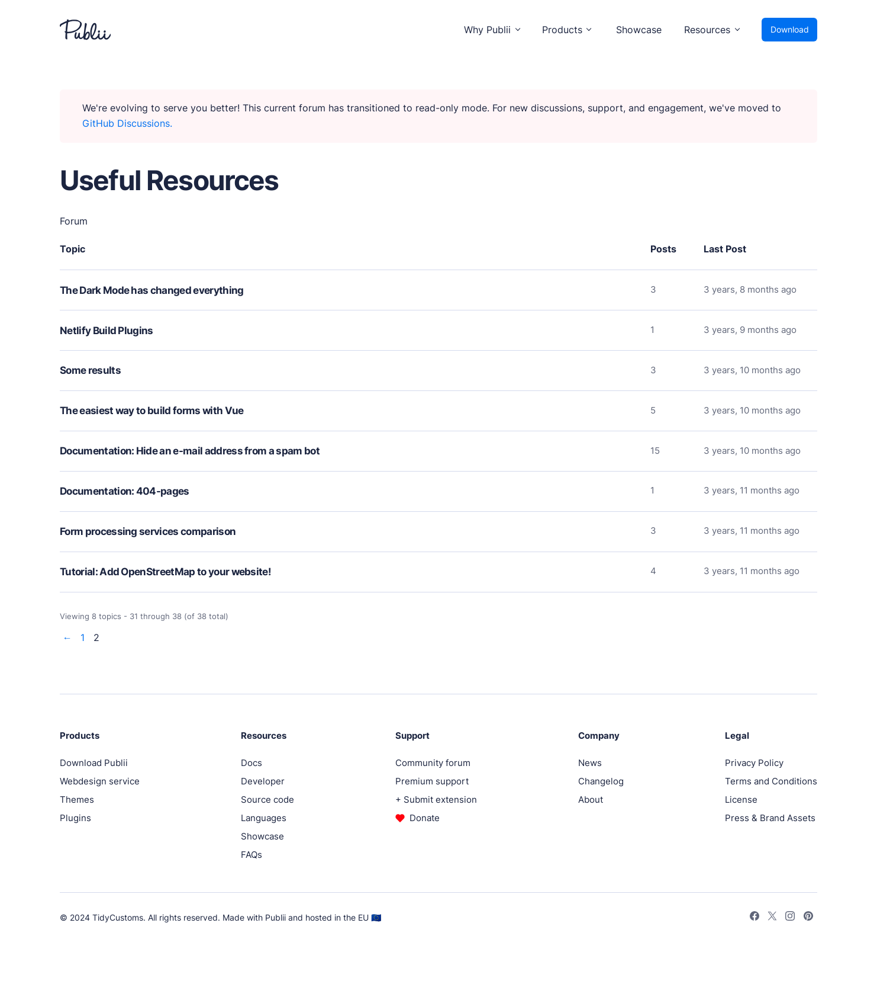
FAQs (251, 854)
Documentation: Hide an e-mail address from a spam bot (190, 451)
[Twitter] (772, 917)
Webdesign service (100, 781)
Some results (90, 370)
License (741, 799)
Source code (267, 799)
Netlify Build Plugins (106, 331)
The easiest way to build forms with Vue (151, 410)
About (590, 799)
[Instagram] (790, 917)
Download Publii (94, 762)
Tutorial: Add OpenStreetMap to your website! (165, 572)
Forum (74, 221)
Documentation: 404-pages (124, 491)
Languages (263, 817)
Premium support (432, 781)
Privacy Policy (754, 762)
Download (789, 29)
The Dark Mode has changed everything (152, 290)
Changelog (601, 781)
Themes (77, 799)
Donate (425, 817)
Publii (275, 917)
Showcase (639, 30)
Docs (251, 762)
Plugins (75, 817)
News (590, 762)
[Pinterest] (808, 917)
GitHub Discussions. (127, 123)
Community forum (432, 762)
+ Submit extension (436, 799)
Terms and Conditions (771, 781)
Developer (263, 781)
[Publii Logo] (85, 29)
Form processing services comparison (148, 531)
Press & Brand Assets (770, 817)
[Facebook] (754, 917)
